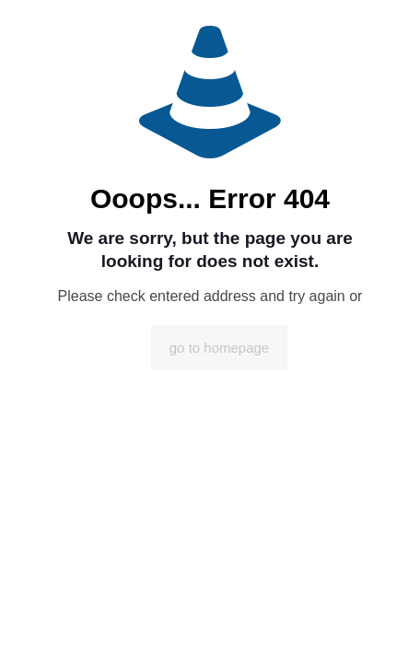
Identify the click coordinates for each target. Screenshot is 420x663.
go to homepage (219, 347)
